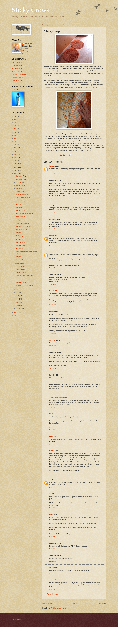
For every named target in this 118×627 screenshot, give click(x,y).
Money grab (19, 239)
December (19, 176)
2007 (16, 173)
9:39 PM (52, 549)
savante (52, 568)
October (18, 182)
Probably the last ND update (24, 285)
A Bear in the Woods (56, 397)
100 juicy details (17, 63)
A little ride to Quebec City (23, 276)
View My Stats (16, 619)
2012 (16, 157)
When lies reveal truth (22, 198)
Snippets (18, 233)
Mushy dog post (20, 236)
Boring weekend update (23, 226)
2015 (16, 148)
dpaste (51, 235)
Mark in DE (53, 291)
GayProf (52, 340)
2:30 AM (52, 590)
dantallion (52, 219)
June (17, 292)
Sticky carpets (20, 217)
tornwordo (28, 44)
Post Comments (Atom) (58, 608)
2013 (16, 154)
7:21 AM (52, 173)
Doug (51, 436)
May (17, 296)
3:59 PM (52, 444)
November (19, 179)
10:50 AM (52, 305)
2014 (16, 151)
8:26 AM (52, 229)
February (19, 305)
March (18, 302)
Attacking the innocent (22, 260)
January (18, 308)
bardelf (51, 375)
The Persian (53, 414)
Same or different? (21, 242)
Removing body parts (22, 223)
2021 (16, 129)
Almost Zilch (19, 263)
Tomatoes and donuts (19, 77)
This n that (18, 204)
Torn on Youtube (17, 80)
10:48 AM (52, 284)
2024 (16, 119)
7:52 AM (52, 212)
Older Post (101, 603)
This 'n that (19, 248)
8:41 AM (52, 245)
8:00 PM (52, 508)
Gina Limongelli (17, 68)
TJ (50, 479)
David (51, 514)
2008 (16, 170)
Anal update (19, 207)
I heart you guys (20, 282)
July (17, 289)
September (20, 185)
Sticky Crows (30, 10)
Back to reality (20, 269)
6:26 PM (52, 487)
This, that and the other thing (24, 214)
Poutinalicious (20, 210)
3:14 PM (52, 407)
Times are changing (21, 194)
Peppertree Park (17, 71)
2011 (16, 161)
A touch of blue (20, 266)
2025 (16, 116)
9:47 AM (52, 268)
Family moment (20, 220)
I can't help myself (21, 201)
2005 (16, 315)
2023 (16, 122)
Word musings (20, 245)
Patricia (52, 311)
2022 (16, 126)
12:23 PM (52, 368)
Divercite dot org (20, 272)
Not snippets (19, 191)
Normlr (51, 451)
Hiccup (17, 279)
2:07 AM (52, 573)
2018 (16, 138)
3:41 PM (52, 430)
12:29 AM (52, 561)
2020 (16, 132)
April (17, 299)
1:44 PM (52, 391)
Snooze (52, 166)
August (18, 189)
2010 (16, 164)
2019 (16, 135)
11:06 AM (52, 346)
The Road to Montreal (19, 74)
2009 (16, 167)
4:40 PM (52, 473)
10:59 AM (52, 333)
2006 (16, 312)
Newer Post (47, 603)
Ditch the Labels (17, 65)
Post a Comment (52, 594)
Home (74, 603)
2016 (16, 145)
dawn (51, 580)
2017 (16, 142)
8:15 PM (52, 536)
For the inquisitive (21, 229)
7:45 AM (52, 198)
